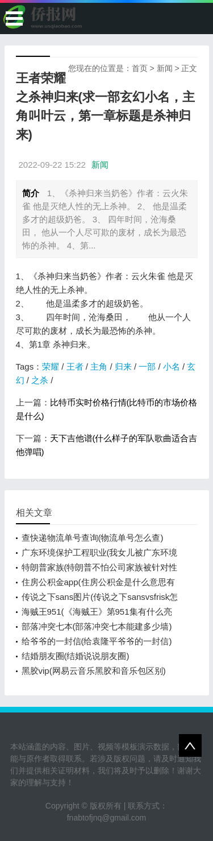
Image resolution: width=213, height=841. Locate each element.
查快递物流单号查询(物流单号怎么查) (93, 537)
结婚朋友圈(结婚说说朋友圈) (76, 656)
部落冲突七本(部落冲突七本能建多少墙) (97, 626)
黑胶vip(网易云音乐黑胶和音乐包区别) (94, 671)
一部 (147, 366)
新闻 (165, 68)
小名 (171, 366)
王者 (74, 366)
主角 (98, 366)
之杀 (39, 380)
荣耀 (50, 366)
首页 (140, 68)
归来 (123, 366)
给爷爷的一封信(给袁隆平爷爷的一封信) (97, 641)
